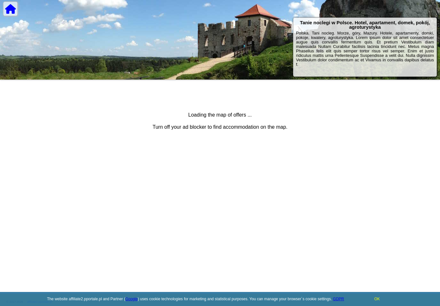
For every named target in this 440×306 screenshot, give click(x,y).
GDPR (338, 299)
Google (131, 299)
